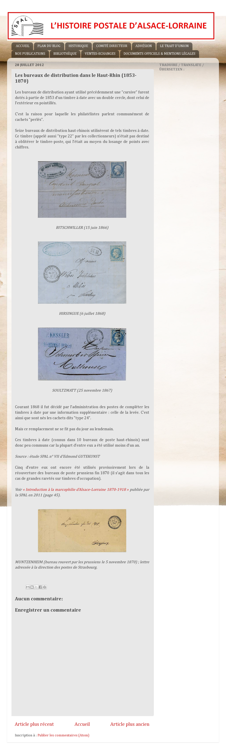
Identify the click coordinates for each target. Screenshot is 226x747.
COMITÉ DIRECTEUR (111, 46)
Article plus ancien (129, 724)
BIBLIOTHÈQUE (65, 54)
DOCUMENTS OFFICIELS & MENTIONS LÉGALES (159, 54)
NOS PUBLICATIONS (30, 54)
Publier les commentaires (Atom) (63, 735)
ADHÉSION (144, 46)
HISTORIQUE (78, 46)
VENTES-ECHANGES (100, 54)
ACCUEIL (22, 46)
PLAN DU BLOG (49, 46)
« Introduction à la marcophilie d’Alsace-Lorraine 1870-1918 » (76, 490)
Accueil (82, 724)
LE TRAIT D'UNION (174, 46)
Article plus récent (34, 724)
